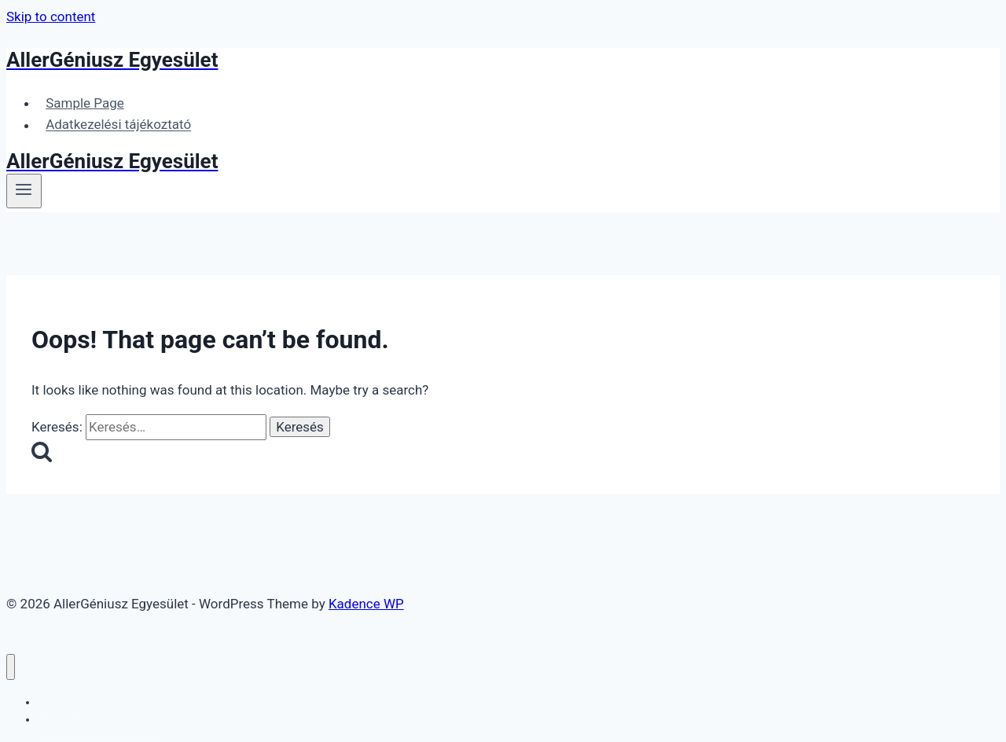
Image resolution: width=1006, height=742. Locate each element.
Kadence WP (366, 604)
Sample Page (85, 103)
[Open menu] (24, 191)
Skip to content (50, 16)
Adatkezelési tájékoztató (118, 125)
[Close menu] (10, 667)
